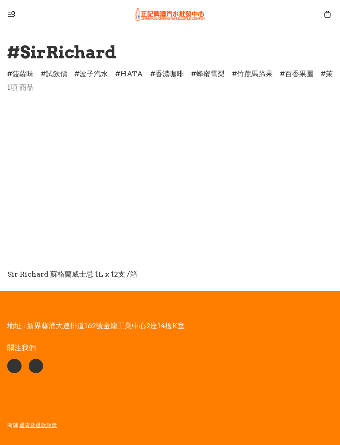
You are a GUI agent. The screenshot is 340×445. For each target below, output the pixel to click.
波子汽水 (93, 74)
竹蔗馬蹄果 (255, 74)
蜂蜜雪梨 (210, 74)
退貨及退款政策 (38, 425)
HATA (131, 74)
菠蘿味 (23, 74)
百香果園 (299, 74)
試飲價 (56, 74)
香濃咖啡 (169, 74)
